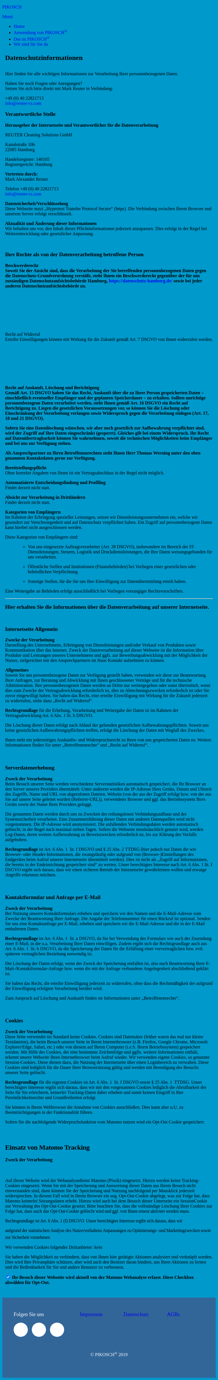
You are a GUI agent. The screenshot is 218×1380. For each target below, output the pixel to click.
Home (19, 26)
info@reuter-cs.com (23, 103)
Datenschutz (136, 1314)
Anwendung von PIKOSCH (40, 32)
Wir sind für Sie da (31, 44)
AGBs (173, 1314)
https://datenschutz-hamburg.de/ (140, 280)
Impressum (91, 1314)
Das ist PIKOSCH (32, 39)
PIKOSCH (12, 7)
